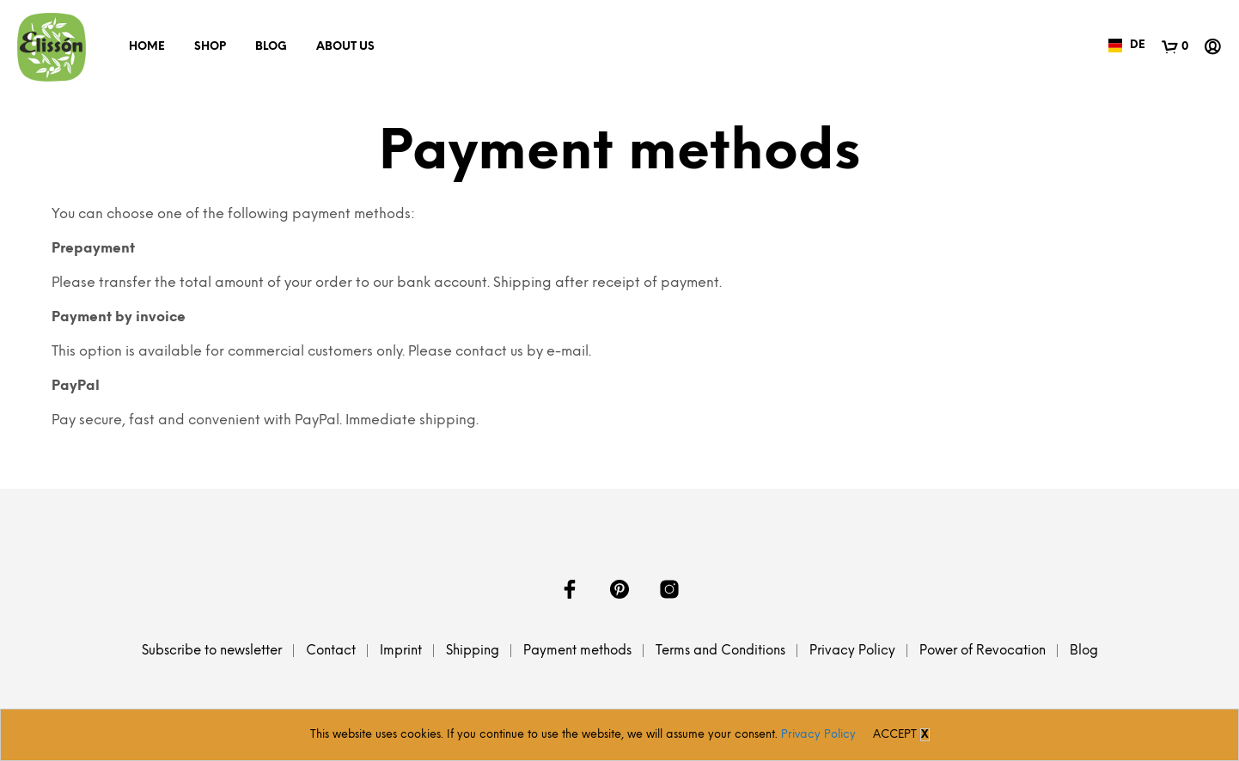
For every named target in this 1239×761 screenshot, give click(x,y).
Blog (271, 46)
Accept (895, 734)
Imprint (401, 651)
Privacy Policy (852, 651)
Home (147, 46)
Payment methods (577, 651)
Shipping (472, 651)
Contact (331, 651)
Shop (210, 46)
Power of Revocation (982, 651)
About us (345, 46)
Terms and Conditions (720, 651)
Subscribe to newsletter (212, 651)
